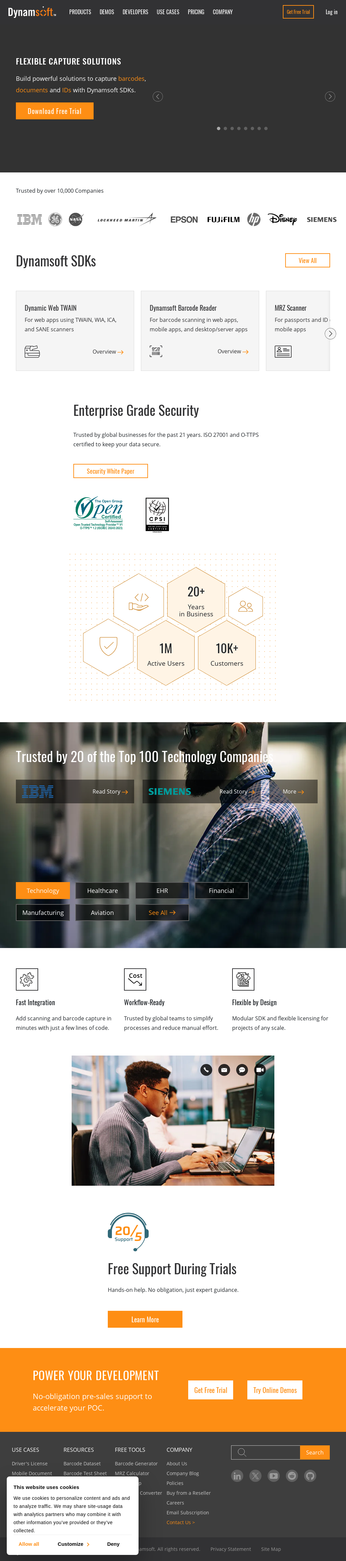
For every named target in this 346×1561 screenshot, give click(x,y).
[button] (158, 96)
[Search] (265, 1452)
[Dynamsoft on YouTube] (274, 1476)
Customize (73, 1543)
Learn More (145, 1319)
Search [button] (315, 1452)
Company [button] (223, 12)
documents (32, 90)
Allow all (29, 1543)
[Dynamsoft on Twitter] (255, 1476)
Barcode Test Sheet (85, 1473)
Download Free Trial (55, 111)
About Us (177, 1463)
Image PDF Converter (138, 1493)
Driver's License (30, 1463)
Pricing (196, 12)
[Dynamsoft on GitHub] (310, 1476)
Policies (175, 1483)
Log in (332, 12)
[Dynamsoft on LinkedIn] (237, 1476)
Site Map (271, 1549)
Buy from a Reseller (189, 1493)
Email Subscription (188, 1512)
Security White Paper (110, 471)
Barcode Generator (136, 1463)
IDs (66, 90)
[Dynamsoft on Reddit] (292, 1476)
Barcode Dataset (82, 1463)
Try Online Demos (275, 1390)
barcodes (131, 78)
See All (162, 912)
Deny (113, 1543)
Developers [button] (135, 12)
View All (308, 260)
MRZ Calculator (132, 1473)
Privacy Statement (231, 1549)
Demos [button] (107, 12)
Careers (175, 1502)
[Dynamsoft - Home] (32, 12)
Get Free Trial (298, 11)
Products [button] (80, 12)
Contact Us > (181, 1522)
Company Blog (183, 1473)
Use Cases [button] (168, 12)
